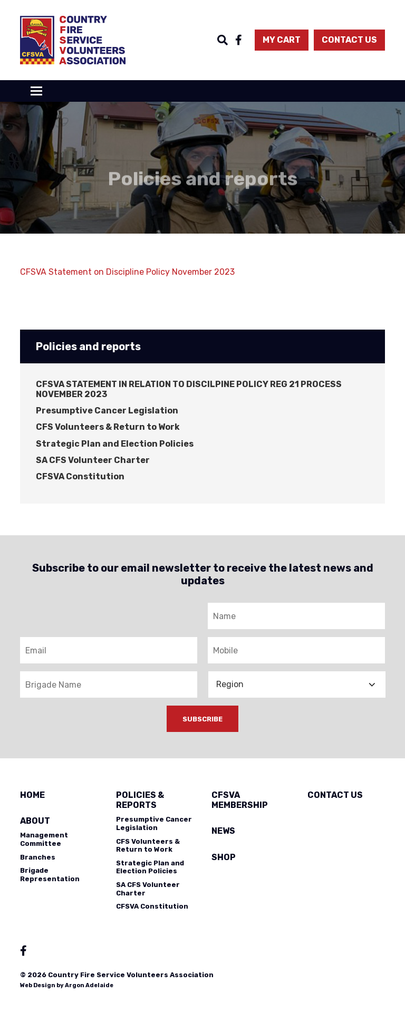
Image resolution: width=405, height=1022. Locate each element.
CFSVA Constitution (80, 476)
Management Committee (44, 839)
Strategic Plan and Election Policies (115, 444)
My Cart (282, 40)
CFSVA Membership (239, 800)
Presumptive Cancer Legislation (107, 411)
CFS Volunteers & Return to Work (108, 427)
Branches (37, 857)
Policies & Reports (140, 800)
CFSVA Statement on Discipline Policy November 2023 (127, 272)
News (223, 831)
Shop (223, 857)
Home (32, 795)
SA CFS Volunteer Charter (93, 460)
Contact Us (349, 40)
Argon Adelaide (89, 985)
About (35, 821)
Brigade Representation (50, 874)
